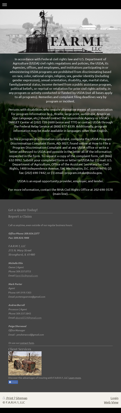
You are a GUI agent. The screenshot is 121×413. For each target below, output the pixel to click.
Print (8, 398)
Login (114, 398)
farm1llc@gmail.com (26, 275)
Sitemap (21, 398)
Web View (111, 402)
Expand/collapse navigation (60, 4)
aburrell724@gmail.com (28, 317)
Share (13, 382)
